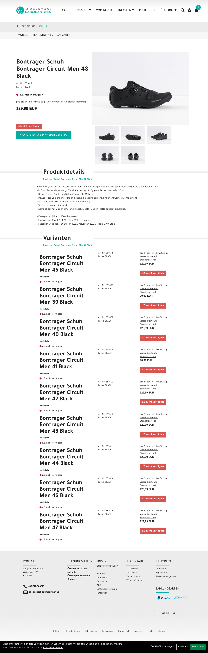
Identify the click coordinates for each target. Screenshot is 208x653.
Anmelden (161, 569)
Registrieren (162, 573)
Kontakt (101, 573)
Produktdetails (42, 35)
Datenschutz (103, 581)
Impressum (102, 577)
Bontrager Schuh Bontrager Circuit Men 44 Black (61, 457)
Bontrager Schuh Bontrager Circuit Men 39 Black (61, 296)
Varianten (63, 35)
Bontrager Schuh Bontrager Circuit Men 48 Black (52, 69)
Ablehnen (182, 647)
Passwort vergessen (166, 577)
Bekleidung (28, 26)
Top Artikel (131, 573)
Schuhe (43, 26)
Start (63, 10)
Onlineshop (81, 10)
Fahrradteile (91, 631)
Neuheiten (139, 631)
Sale (151, 631)
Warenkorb (104, 10)
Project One (147, 10)
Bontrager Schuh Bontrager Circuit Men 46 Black (61, 489)
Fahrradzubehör (72, 631)
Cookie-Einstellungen (162, 647)
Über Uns (169, 10)
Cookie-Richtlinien (53, 648)
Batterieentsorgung (107, 589)
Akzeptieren (198, 647)
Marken (161, 631)
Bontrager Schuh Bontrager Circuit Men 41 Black (61, 361)
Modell (23, 35)
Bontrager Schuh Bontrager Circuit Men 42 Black (61, 393)
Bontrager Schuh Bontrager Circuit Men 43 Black (61, 425)
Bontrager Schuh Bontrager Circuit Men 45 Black (61, 264)
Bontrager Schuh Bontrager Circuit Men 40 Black (61, 328)
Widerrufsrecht (134, 580)
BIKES (56, 631)
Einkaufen (125, 10)
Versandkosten (133, 577)
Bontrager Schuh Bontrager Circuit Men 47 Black (61, 522)
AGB (99, 585)
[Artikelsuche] (183, 11)
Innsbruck (102, 593)
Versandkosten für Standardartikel (66, 102)
